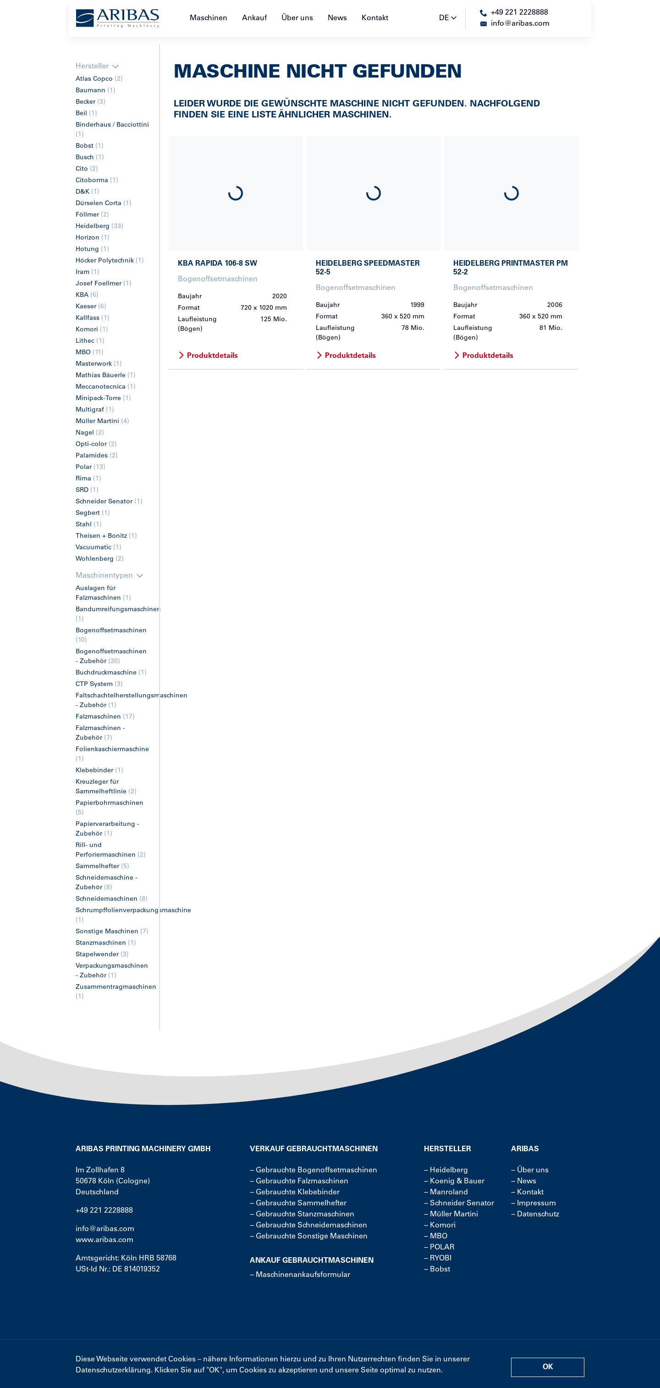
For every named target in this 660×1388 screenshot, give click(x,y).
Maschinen (208, 18)
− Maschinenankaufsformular (300, 1275)
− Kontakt (527, 1192)
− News (523, 1181)
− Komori (440, 1225)
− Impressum (533, 1203)
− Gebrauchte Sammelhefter (298, 1203)
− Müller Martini (451, 1214)
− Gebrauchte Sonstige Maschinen (309, 1236)
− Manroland (446, 1192)
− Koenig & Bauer (454, 1181)
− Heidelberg (446, 1170)
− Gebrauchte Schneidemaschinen (308, 1225)
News (337, 18)
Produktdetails (208, 356)
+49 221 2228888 (104, 1211)
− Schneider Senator (459, 1203)
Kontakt (375, 18)
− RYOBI (437, 1258)
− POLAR (439, 1247)
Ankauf (254, 18)
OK (548, 1367)
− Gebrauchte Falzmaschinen (299, 1181)
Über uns (297, 18)
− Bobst (437, 1269)
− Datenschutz (535, 1214)
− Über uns (530, 1170)
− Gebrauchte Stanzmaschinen (302, 1214)
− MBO (435, 1236)
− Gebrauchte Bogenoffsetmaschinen (313, 1170)
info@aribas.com (105, 1229)
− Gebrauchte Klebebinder (295, 1192)
